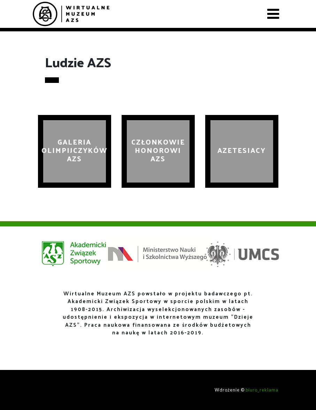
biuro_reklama (262, 390)
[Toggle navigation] (273, 14)
